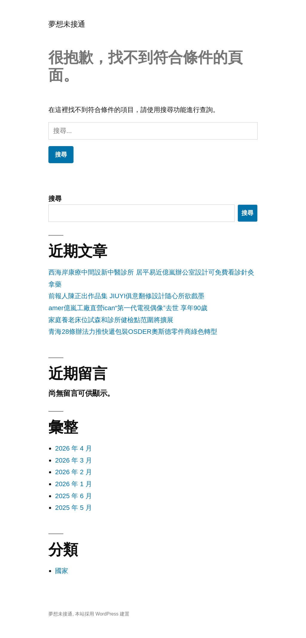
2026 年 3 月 (73, 460)
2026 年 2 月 (73, 472)
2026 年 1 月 (73, 484)
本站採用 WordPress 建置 (102, 613)
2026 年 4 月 (73, 448)
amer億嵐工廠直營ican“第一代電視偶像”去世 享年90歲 (127, 308)
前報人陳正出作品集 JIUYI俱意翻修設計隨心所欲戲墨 (126, 296)
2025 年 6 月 (73, 496)
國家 (61, 571)
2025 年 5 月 (73, 507)
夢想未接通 (66, 24)
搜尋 (55, 198)
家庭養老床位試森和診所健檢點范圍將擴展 (110, 320)
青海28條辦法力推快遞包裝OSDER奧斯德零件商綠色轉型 (132, 331)
